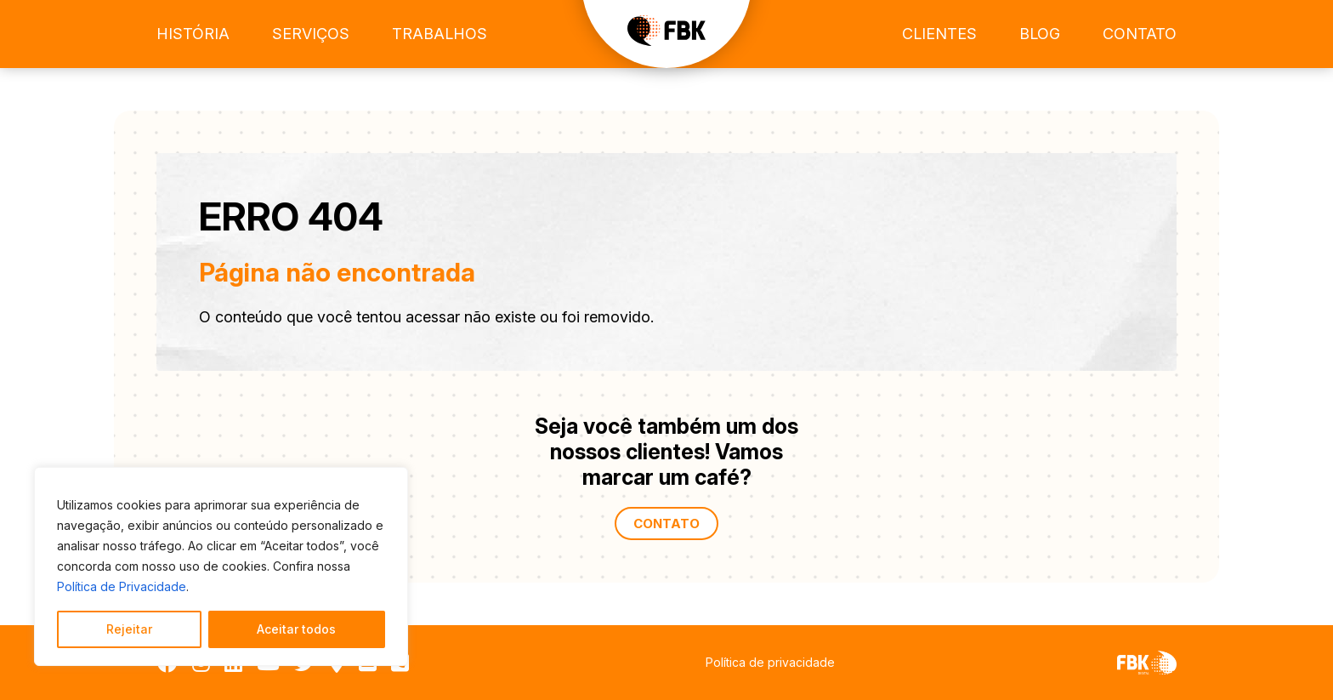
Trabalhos (439, 34)
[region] (221, 566)
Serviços (310, 34)
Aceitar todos (296, 629)
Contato (1140, 34)
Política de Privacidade (121, 586)
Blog (1039, 34)
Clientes (939, 34)
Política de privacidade (770, 662)
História (193, 34)
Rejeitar (129, 629)
